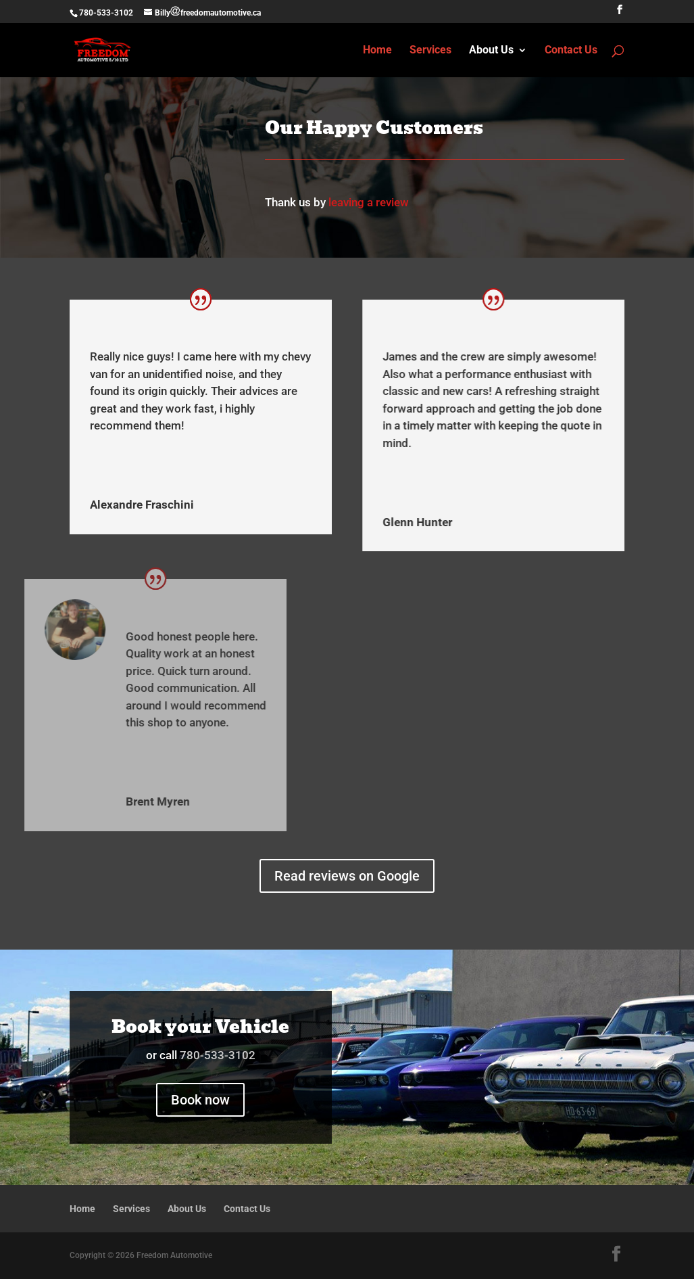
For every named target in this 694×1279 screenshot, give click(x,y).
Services (430, 50)
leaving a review (368, 202)
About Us (491, 50)
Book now (200, 1100)
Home (377, 50)
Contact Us (571, 50)
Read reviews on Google (347, 876)
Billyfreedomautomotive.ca (208, 13)
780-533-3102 (106, 13)
